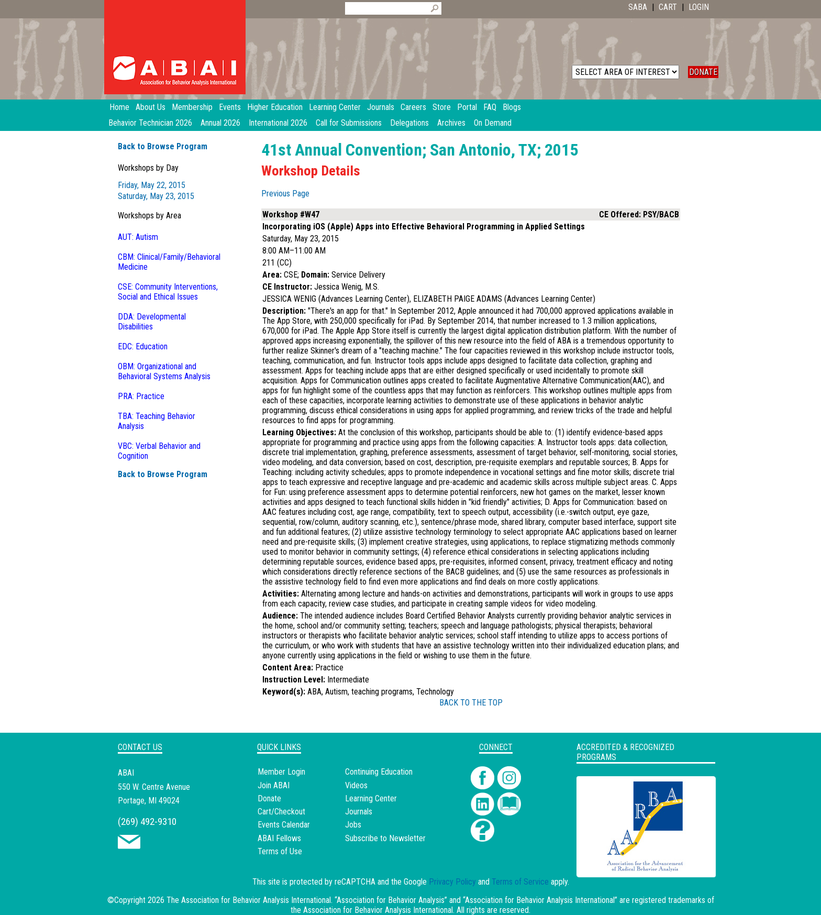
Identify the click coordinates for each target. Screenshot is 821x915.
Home (119, 107)
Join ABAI (274, 785)
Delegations (409, 123)
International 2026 (278, 123)
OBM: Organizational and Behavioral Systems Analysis (164, 371)
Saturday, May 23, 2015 (156, 196)
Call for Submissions (349, 123)
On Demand (493, 123)
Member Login (281, 772)
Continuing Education (379, 772)
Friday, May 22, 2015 (151, 185)
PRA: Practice (141, 396)
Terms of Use (280, 851)
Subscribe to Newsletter (385, 838)
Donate (269, 798)
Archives (451, 123)
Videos (356, 785)
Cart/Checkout (281, 812)
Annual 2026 (220, 123)
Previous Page (285, 194)
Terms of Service (520, 882)
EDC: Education (143, 346)
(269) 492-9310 (147, 821)
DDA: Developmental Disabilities (152, 322)
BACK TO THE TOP (471, 703)
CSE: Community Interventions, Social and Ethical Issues (168, 292)
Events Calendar (284, 825)
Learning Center (371, 798)
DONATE (703, 72)
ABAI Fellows (279, 838)
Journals (358, 812)
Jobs (353, 825)
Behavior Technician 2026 (150, 123)
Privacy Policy (452, 882)
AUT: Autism (138, 237)
